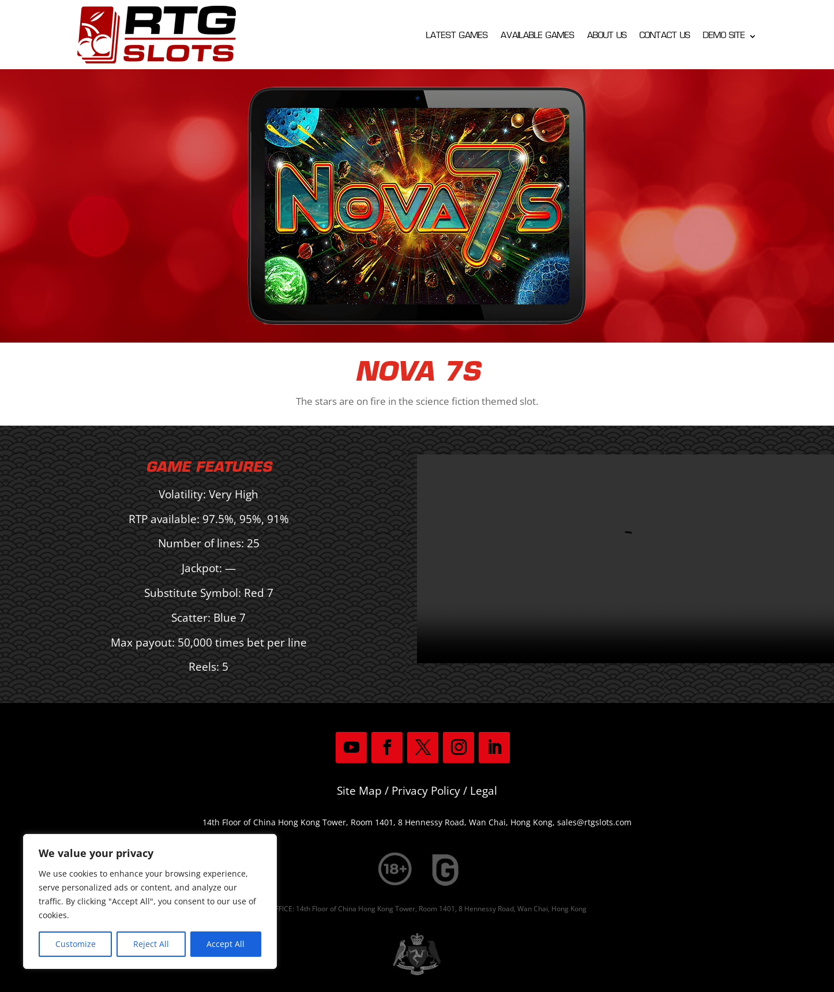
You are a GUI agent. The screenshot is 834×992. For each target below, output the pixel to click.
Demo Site (724, 36)
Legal (483, 790)
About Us (607, 36)
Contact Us (665, 36)
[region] (150, 901)
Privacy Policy (426, 790)
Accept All (225, 943)
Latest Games (457, 36)
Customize (75, 943)
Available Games (537, 36)
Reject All (151, 943)
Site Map (359, 790)
